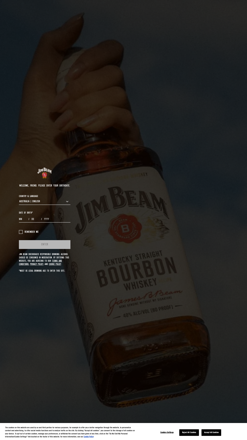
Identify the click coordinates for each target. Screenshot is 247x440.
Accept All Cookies (211, 433)
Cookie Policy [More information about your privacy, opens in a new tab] (89, 437)
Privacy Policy (36, 264)
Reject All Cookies (189, 433)
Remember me (29, 232)
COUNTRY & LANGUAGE (28, 196)
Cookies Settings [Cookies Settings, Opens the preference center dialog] (167, 433)
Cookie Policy (55, 264)
